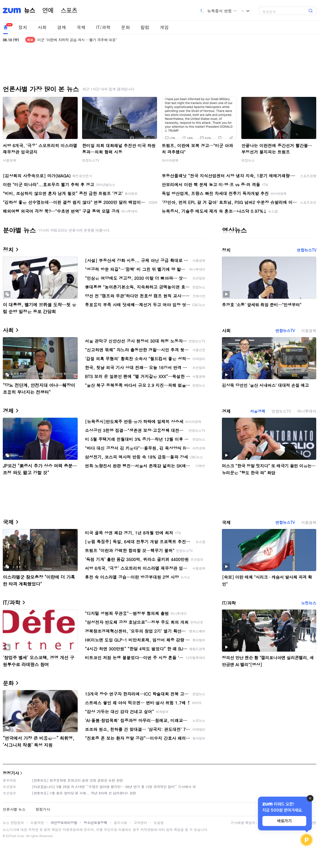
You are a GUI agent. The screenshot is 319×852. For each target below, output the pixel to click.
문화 (125, 27)
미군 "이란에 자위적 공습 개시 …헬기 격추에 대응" (77, 39)
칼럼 (144, 27)
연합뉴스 (248, 160)
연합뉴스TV (90, 160)
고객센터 (140, 822)
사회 (42, 27)
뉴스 (29, 10)
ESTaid (11, 836)
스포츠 (69, 10)
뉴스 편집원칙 (13, 822)
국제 (81, 27)
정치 (22, 27)
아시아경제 (170, 160)
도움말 (159, 822)
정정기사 (11, 773)
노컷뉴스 (308, 603)
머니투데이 (306, 411)
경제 (61, 27)
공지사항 (120, 822)
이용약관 (37, 822)
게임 (164, 27)
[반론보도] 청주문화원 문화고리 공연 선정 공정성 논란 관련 (77, 780)
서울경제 (9, 160)
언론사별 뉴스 (14, 809)
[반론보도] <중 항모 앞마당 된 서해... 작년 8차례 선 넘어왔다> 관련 (84, 793)
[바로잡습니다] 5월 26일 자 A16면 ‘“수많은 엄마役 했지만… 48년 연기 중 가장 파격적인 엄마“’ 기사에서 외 (114, 786)
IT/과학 (103, 27)
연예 (48, 10)
